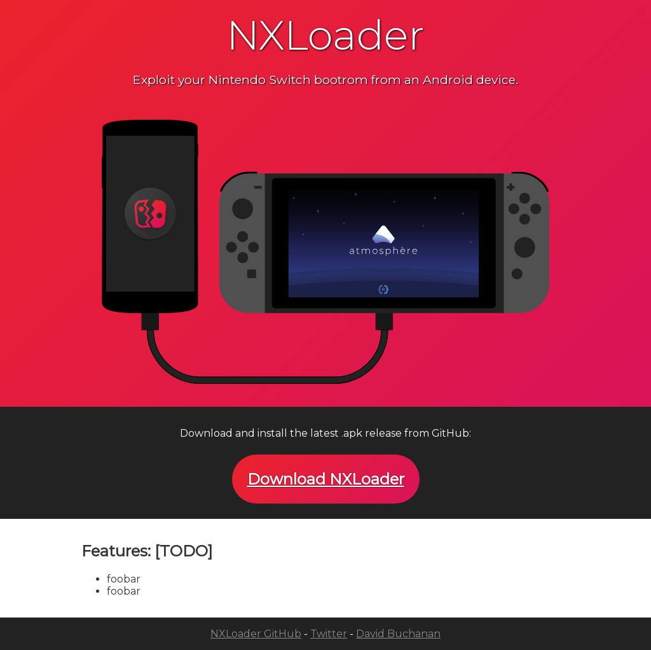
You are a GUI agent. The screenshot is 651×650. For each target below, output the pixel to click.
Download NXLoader (325, 479)
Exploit (154, 79)
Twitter (328, 634)
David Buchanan (398, 634)
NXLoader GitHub (255, 634)
